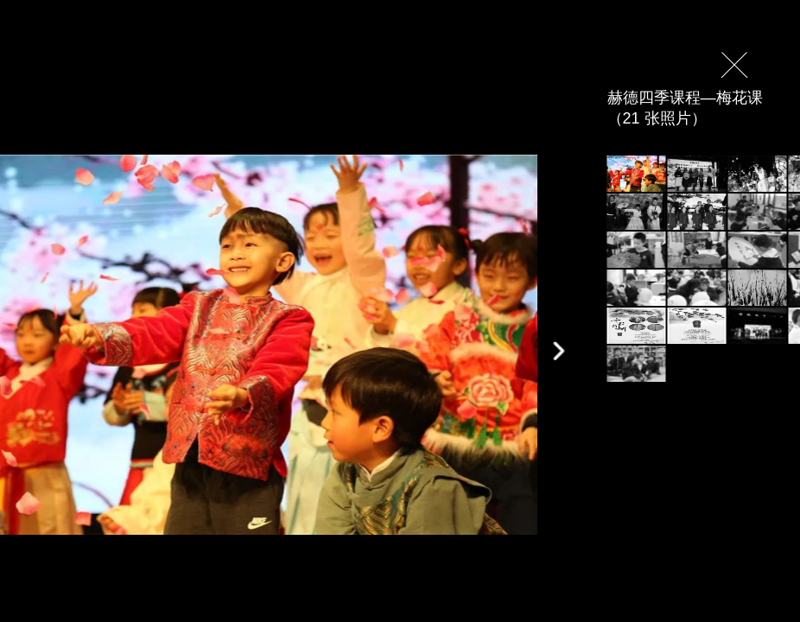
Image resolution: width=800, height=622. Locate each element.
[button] (559, 352)
